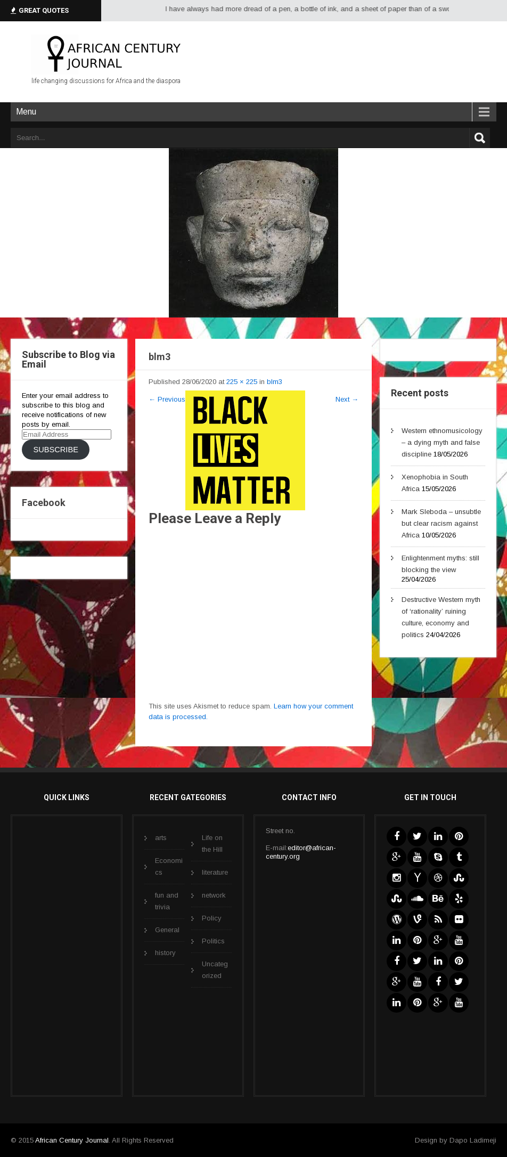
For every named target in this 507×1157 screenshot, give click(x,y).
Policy (212, 918)
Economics (169, 866)
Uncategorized (215, 970)
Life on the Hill (212, 843)
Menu (26, 111)
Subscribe (55, 449)
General (167, 930)
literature (215, 872)
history (165, 953)
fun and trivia (166, 901)
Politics (213, 941)
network (214, 895)
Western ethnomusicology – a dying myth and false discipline (442, 442)
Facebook (44, 502)
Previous (167, 399)
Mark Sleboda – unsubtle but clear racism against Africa (441, 523)
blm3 (274, 382)
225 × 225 (241, 382)
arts (161, 838)
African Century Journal (72, 1140)
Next (347, 399)
